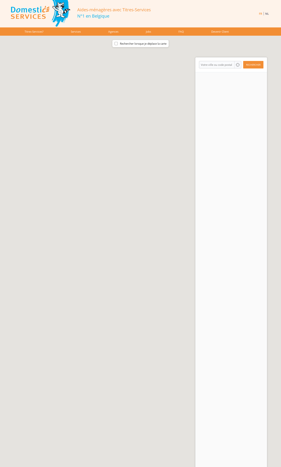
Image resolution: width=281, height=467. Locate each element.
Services (76, 31)
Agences (113, 31)
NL (267, 13)
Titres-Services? (34, 31)
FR (260, 13)
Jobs (148, 31)
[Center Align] (237, 64)
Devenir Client (220, 31)
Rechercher (253, 64)
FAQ (181, 31)
